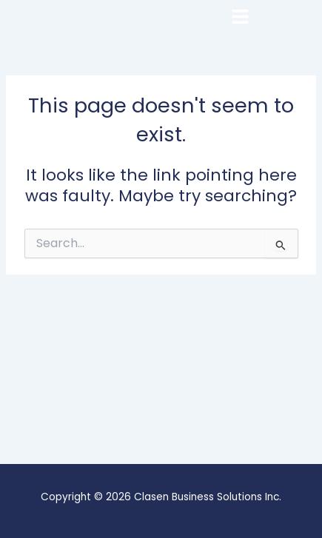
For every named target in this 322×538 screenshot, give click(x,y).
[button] (274, 16)
